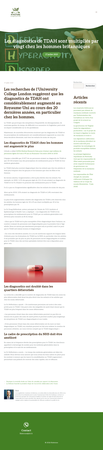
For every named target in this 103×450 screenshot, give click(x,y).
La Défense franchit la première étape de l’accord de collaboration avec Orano (32, 384)
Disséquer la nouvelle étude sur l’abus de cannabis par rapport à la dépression (32, 381)
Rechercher (78, 82)
